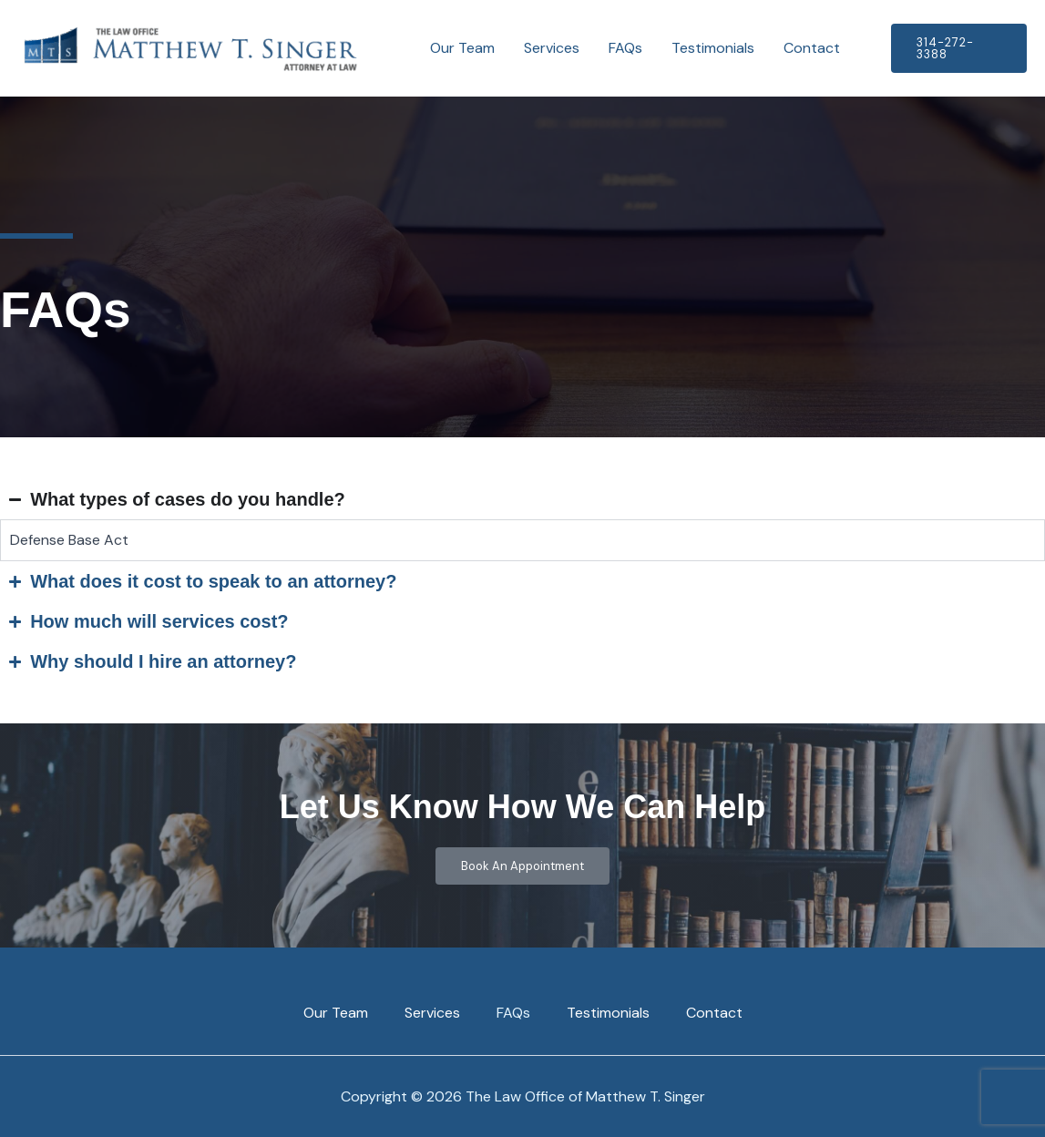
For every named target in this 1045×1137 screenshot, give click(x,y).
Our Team (462, 47)
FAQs (625, 47)
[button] (959, 48)
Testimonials (712, 47)
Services (551, 47)
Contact (812, 47)
